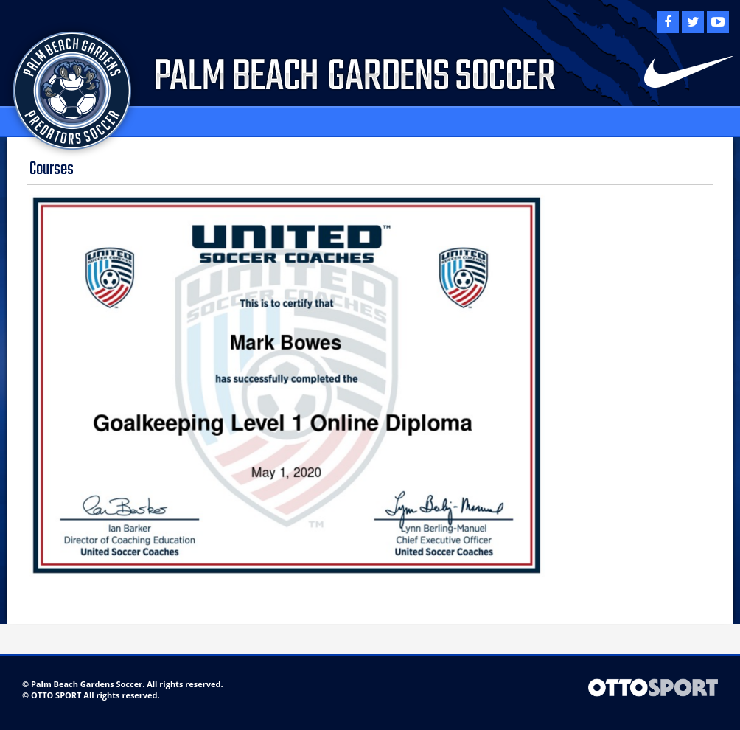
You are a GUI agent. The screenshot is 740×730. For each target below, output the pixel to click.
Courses (51, 169)
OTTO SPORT (56, 695)
